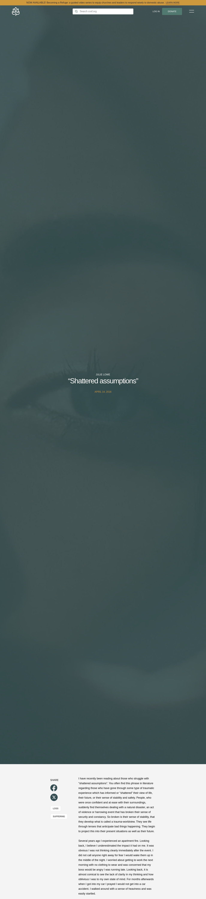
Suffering (59, 816)
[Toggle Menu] (191, 11)
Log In (156, 11)
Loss (55, 808)
